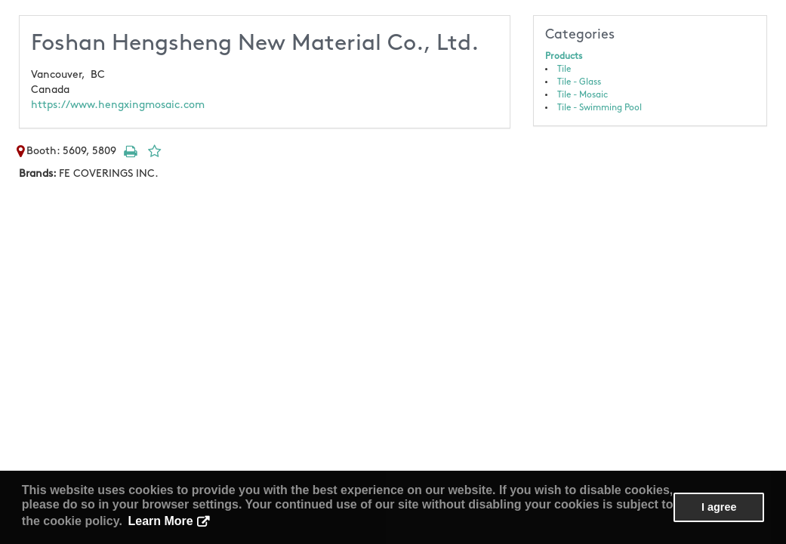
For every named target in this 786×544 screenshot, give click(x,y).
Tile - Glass (579, 82)
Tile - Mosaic (582, 95)
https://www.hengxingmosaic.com (118, 105)
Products (563, 56)
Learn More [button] (160, 521)
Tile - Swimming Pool (599, 108)
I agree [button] (718, 507)
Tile (564, 69)
